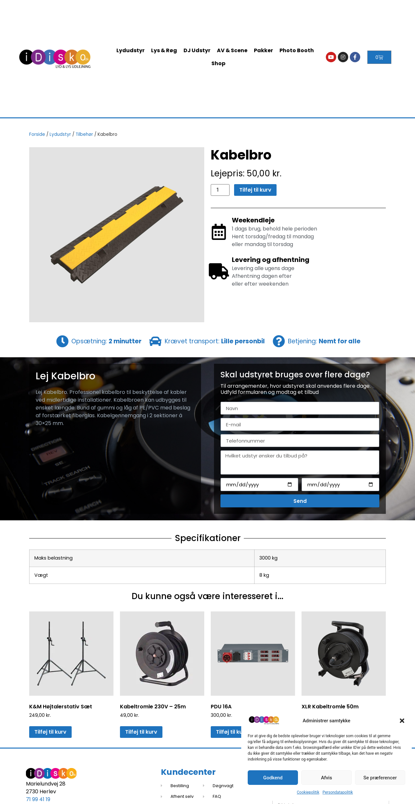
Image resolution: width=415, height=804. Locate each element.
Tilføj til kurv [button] (50, 732)
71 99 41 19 (38, 799)
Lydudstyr (130, 50)
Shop (218, 63)
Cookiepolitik (308, 792)
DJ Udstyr (197, 50)
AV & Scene (232, 50)
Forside (37, 134)
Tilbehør (84, 134)
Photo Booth (296, 50)
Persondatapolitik (338, 792)
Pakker (263, 50)
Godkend (273, 778)
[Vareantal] (220, 190)
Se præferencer (380, 778)
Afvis (326, 778)
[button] (402, 720)
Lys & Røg (164, 50)
